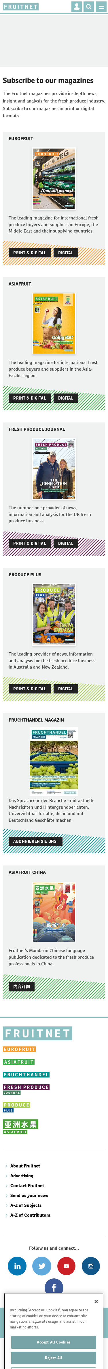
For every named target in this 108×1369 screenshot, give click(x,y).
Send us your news (29, 1195)
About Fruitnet (25, 1166)
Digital (66, 252)
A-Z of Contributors (30, 1215)
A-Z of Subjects (25, 1205)
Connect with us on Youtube (66, 1266)
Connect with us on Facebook (54, 1287)
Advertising (21, 1176)
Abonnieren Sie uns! (35, 841)
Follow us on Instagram (91, 1266)
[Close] (96, 1314)
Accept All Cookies (54, 1355)
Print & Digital (29, 252)
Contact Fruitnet (27, 1186)
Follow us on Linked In (17, 1266)
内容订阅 (21, 986)
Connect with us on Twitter (41, 1266)
